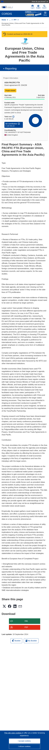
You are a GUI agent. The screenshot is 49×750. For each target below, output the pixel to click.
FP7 (15, 20)
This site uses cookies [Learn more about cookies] (13, 733)
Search (44, 7)
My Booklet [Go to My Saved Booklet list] (31, 641)
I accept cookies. (24, 741)
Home (4, 20)
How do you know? (40, 1)
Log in (32, 7)
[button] (38, 7)
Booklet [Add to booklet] (16, 640)
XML (26, 621)
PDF (26, 627)
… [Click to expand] (10, 20)
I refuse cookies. (24, 746)
